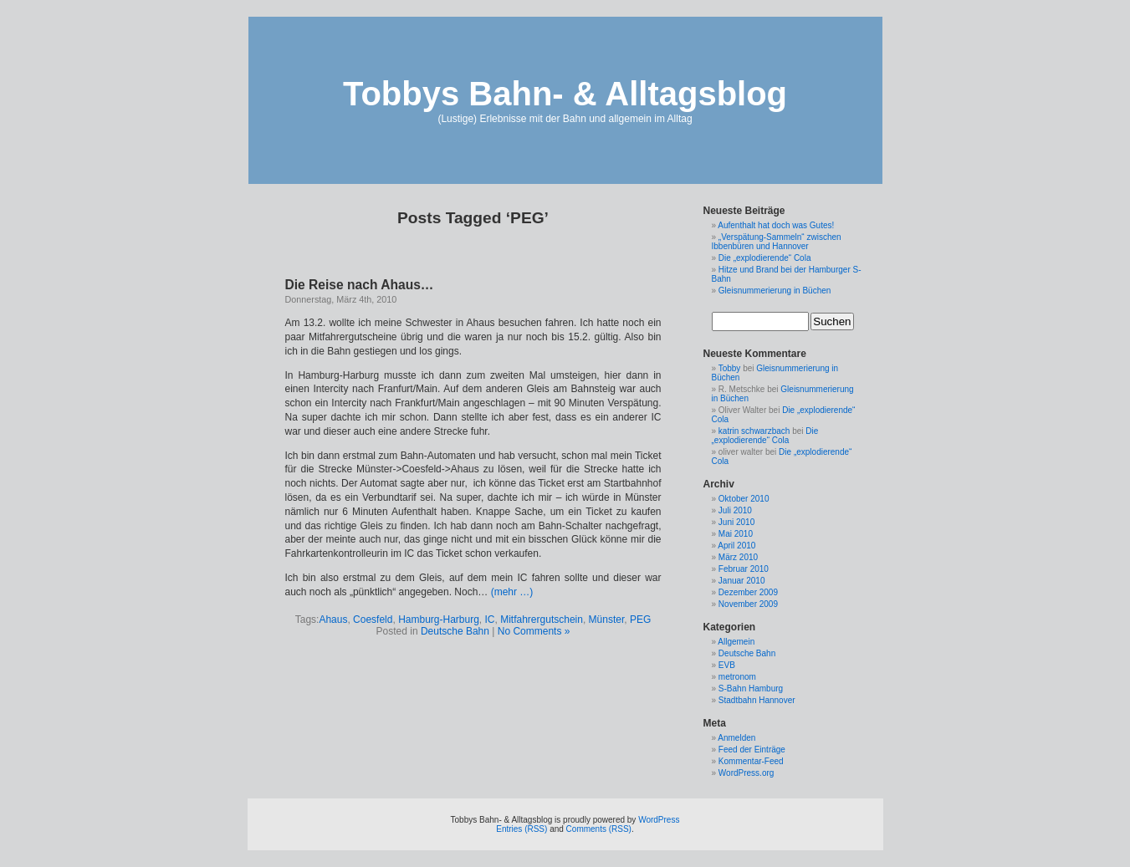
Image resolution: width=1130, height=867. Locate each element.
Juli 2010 (735, 510)
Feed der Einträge (751, 749)
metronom (737, 676)
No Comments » (534, 631)
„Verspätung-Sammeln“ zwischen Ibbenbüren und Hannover (776, 241)
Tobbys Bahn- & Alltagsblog (565, 93)
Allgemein (736, 641)
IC (490, 619)
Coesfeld (372, 619)
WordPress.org (746, 773)
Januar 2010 (741, 580)
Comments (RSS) (598, 829)
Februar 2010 (743, 569)
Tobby (729, 368)
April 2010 (736, 545)
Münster (607, 619)
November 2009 (748, 604)
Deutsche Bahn (455, 631)
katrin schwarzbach (754, 431)
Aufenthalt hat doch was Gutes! (776, 225)
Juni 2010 (736, 522)
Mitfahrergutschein (541, 619)
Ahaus (333, 619)
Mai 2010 (735, 533)
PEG (640, 619)
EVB (726, 665)
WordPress (658, 819)
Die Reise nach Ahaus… (359, 285)
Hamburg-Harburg (438, 619)
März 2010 (738, 557)
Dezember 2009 (748, 592)
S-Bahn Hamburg (750, 688)
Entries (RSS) (521, 829)
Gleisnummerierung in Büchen (774, 290)
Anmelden (736, 737)
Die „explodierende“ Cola (764, 258)
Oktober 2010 (744, 498)
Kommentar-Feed (751, 761)
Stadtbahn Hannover (756, 700)
